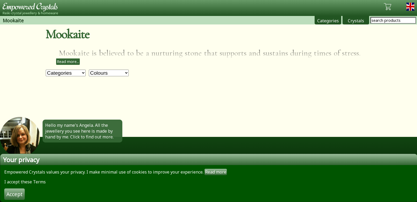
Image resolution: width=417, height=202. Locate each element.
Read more (215, 172)
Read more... (68, 61)
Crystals (356, 21)
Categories (328, 21)
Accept (14, 194)
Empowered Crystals (32, 6)
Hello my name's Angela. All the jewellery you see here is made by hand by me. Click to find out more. (79, 131)
